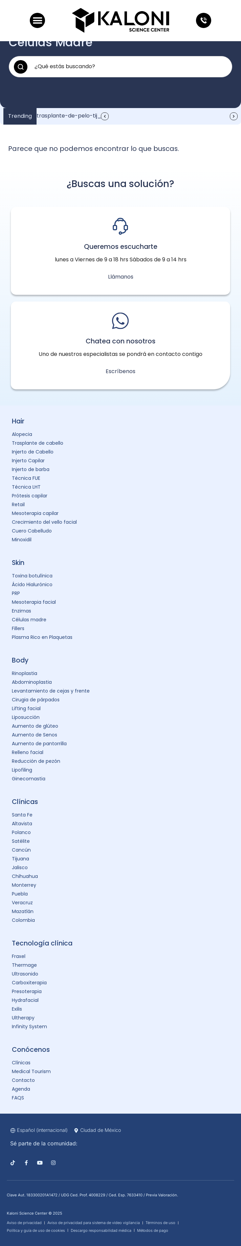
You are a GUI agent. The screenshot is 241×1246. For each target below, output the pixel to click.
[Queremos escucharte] (120, 226)
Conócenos (31, 1049)
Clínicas (25, 801)
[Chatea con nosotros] (120, 320)
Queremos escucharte (120, 246)
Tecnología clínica (42, 943)
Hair (18, 421)
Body (20, 660)
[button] (37, 20)
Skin (18, 562)
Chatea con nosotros (120, 341)
